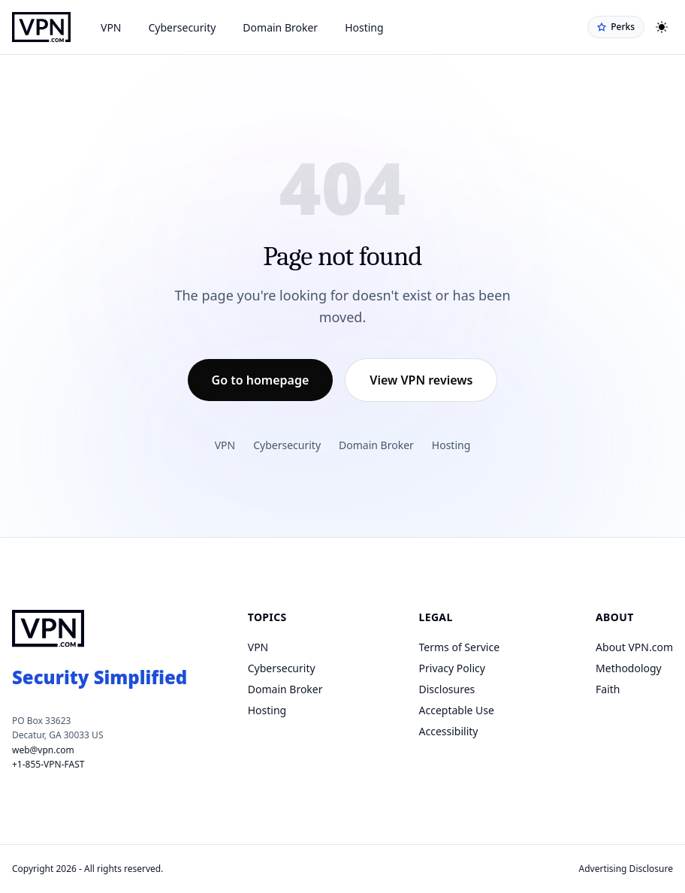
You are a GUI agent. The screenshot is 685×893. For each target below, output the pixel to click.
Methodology (629, 668)
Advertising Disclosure (626, 868)
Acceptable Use (456, 710)
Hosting (364, 27)
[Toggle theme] (661, 27)
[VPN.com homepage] (41, 27)
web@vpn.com (43, 750)
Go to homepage (260, 380)
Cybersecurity (182, 27)
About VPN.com (634, 647)
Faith (608, 689)
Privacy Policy (452, 668)
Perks (616, 26)
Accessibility (448, 731)
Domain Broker (280, 27)
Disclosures (447, 689)
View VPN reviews (421, 380)
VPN (111, 27)
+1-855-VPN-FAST (48, 764)
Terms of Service (459, 647)
